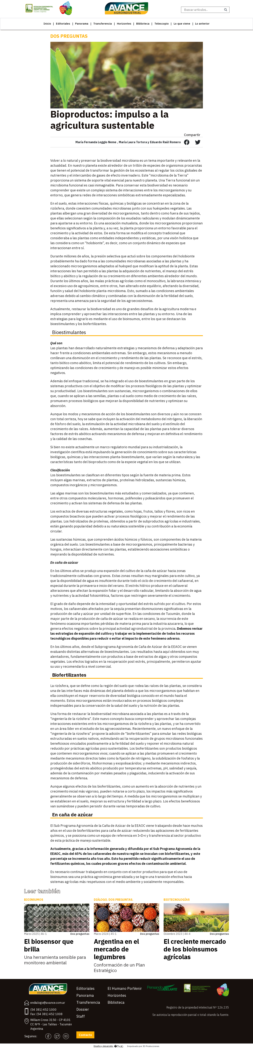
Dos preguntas (69, 36)
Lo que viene (182, 23)
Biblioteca (142, 23)
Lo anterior (202, 23)
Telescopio (161, 23)
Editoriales (63, 23)
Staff (80, 1016)
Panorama (81, 23)
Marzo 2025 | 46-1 (35, 934)
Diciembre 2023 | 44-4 (177, 934)
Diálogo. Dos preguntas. (113, 899)
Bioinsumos (33, 899)
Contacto (85, 1035)
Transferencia (102, 23)
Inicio (47, 23)
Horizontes (124, 23)
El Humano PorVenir (125, 988)
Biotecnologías (177, 899)
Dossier (82, 1009)
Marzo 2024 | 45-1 (105, 934)
